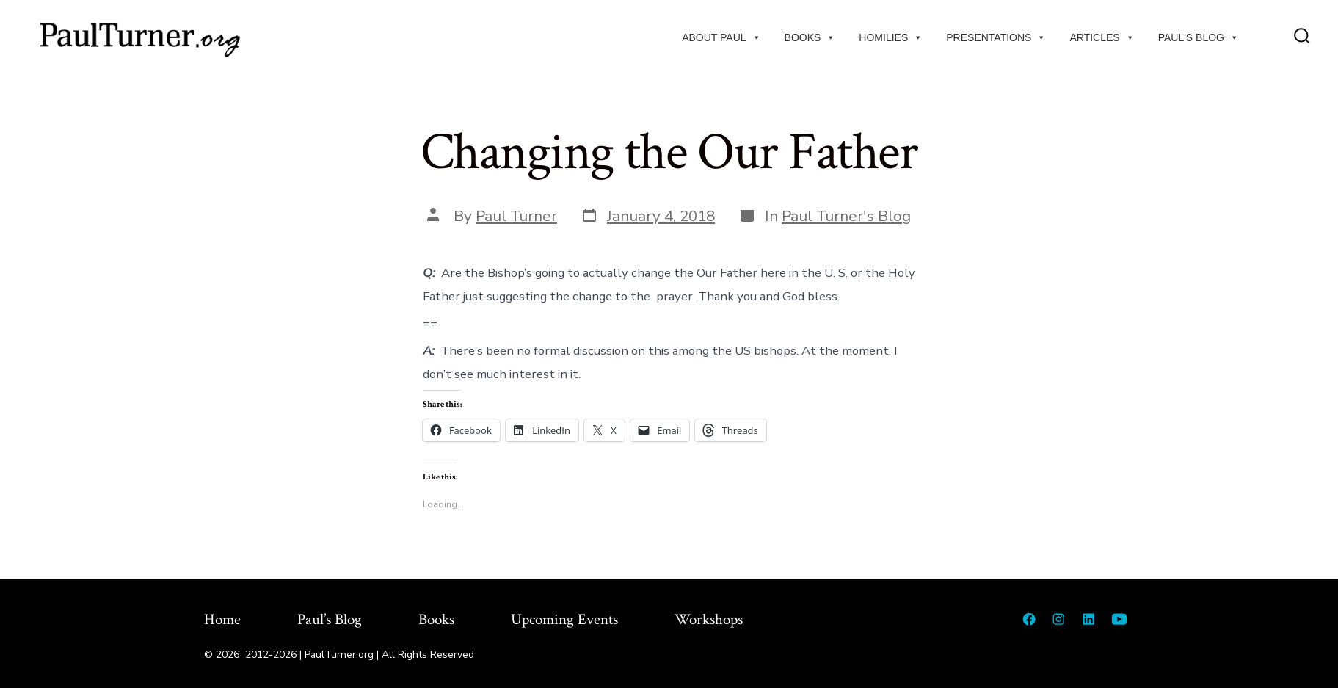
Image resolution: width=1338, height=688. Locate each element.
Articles (1101, 37)
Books (810, 37)
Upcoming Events (564, 619)
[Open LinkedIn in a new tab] (1088, 619)
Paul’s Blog (329, 619)
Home (222, 619)
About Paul (721, 37)
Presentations (996, 37)
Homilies (891, 37)
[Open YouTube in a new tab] (1119, 619)
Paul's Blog (1198, 37)
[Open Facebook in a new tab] (1029, 619)
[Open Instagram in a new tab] (1058, 619)
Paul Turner (516, 216)
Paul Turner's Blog (846, 216)
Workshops (709, 619)
